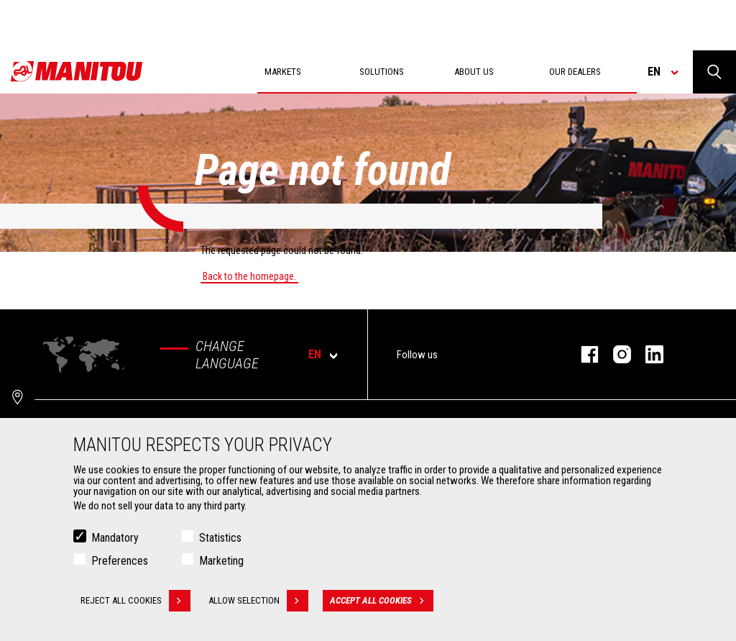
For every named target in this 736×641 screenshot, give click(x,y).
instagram (615, 354)
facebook (582, 354)
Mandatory (115, 538)
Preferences (119, 561)
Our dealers (575, 71)
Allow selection (258, 601)
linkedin (647, 354)
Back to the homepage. (249, 276)
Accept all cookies (381, 601)
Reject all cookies (135, 601)
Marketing (221, 561)
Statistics (220, 538)
